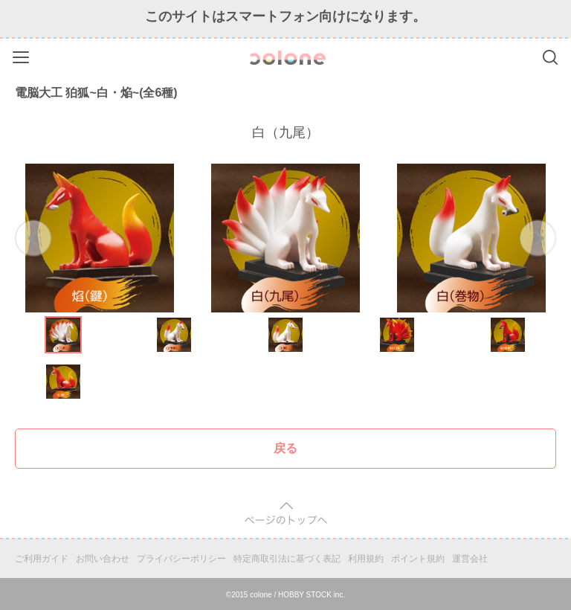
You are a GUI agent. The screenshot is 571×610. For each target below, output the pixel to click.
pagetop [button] (286, 513)
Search (550, 57)
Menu (23, 54)
